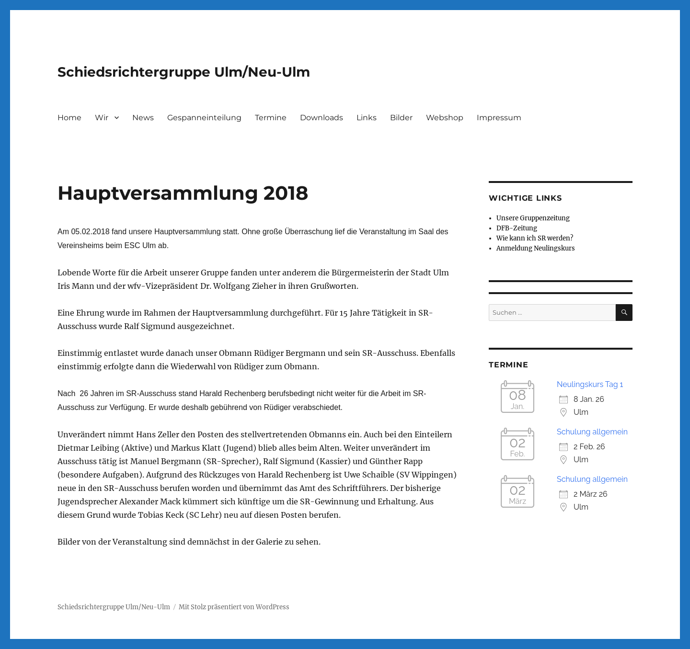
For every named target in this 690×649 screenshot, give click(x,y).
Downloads (321, 117)
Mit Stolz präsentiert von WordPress (234, 607)
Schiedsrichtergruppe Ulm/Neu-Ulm (184, 72)
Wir (101, 117)
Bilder (401, 117)
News (143, 117)
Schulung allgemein (592, 431)
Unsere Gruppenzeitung (533, 218)
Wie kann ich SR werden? (534, 238)
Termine (271, 117)
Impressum (499, 117)
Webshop (444, 117)
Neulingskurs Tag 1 (590, 384)
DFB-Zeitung (516, 228)
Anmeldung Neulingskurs (535, 248)
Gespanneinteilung (204, 117)
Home (69, 117)
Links (366, 117)
